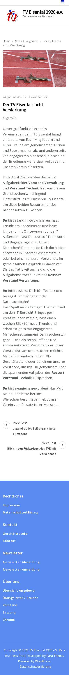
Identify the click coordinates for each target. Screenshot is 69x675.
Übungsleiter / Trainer (20, 598)
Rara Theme (54, 656)
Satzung (9, 612)
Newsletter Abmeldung (21, 562)
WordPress (42, 661)
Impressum (11, 505)
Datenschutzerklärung (20, 512)
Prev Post (34, 429)
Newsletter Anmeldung (21, 569)
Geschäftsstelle (15, 534)
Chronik (9, 620)
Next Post (34, 449)
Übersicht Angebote (19, 591)
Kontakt (9, 541)
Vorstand (10, 605)
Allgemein (10, 118)
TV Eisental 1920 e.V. (42, 12)
